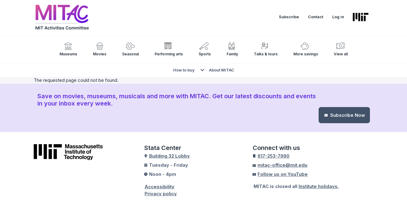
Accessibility (159, 186)
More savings (305, 53)
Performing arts (169, 53)
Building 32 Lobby (169, 155)
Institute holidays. (319, 186)
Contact (315, 16)
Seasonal (130, 53)
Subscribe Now (347, 115)
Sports (205, 53)
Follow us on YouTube (283, 174)
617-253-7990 (273, 155)
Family (232, 53)
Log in (338, 16)
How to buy (184, 69)
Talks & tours (266, 53)
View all (341, 53)
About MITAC (221, 69)
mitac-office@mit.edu (282, 165)
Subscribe (289, 16)
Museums (68, 53)
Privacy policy (161, 193)
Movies (99, 53)
